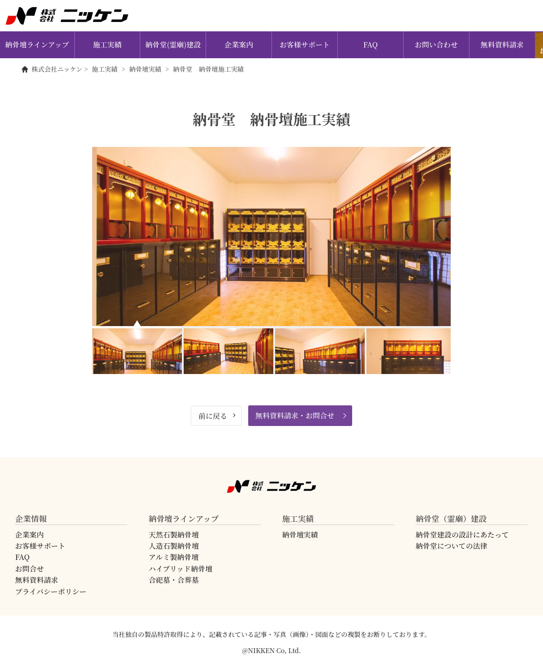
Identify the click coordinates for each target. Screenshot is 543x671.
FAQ (370, 44)
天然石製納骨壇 (174, 534)
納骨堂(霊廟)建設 (173, 44)
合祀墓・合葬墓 (174, 580)
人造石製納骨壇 (174, 546)
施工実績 (107, 44)
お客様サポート (305, 44)
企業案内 (238, 44)
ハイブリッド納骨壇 (180, 568)
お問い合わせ (436, 44)
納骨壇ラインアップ (37, 44)
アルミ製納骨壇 (173, 557)
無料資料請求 (502, 44)
